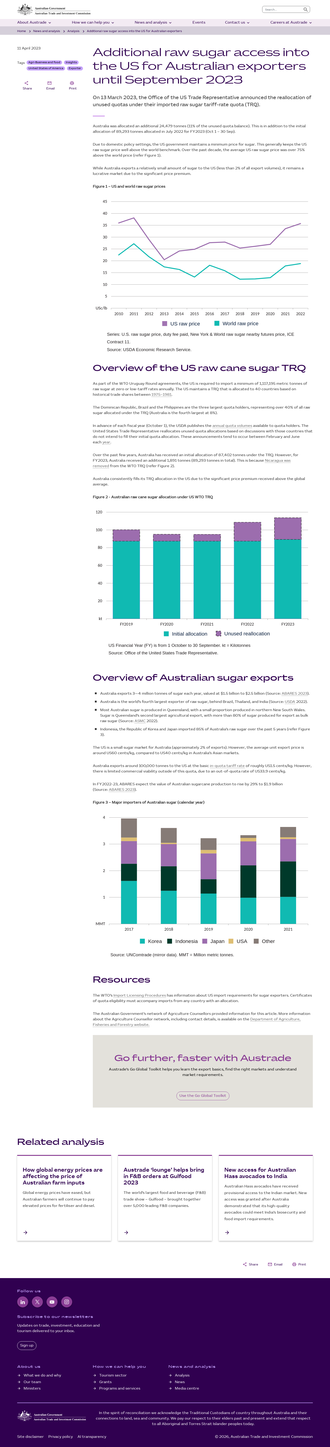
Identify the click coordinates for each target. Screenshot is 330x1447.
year (106, 442)
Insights (71, 62)
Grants (105, 1382)
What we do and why (42, 1375)
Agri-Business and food (44, 62)
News (180, 1382)
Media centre (187, 1388)
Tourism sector (113, 1375)
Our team (32, 1382)
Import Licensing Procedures (139, 995)
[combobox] (282, 9)
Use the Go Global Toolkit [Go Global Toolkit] (202, 1096)
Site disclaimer (30, 1437)
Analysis (73, 31)
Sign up (26, 1345)
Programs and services (119, 1388)
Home (21, 31)
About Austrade (34, 22)
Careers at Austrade (291, 22)
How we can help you (93, 22)
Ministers (32, 1388)
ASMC (140, 721)
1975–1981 (161, 395)
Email (50, 85)
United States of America (45, 68)
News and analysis (154, 22)
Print (73, 85)
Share (27, 85)
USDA (290, 702)
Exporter (75, 68)
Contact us (237, 22)
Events (198, 22)
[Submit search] (306, 9)
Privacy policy (60, 1437)
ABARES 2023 (294, 694)
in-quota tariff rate (227, 766)
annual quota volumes (232, 426)
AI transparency (91, 1437)
